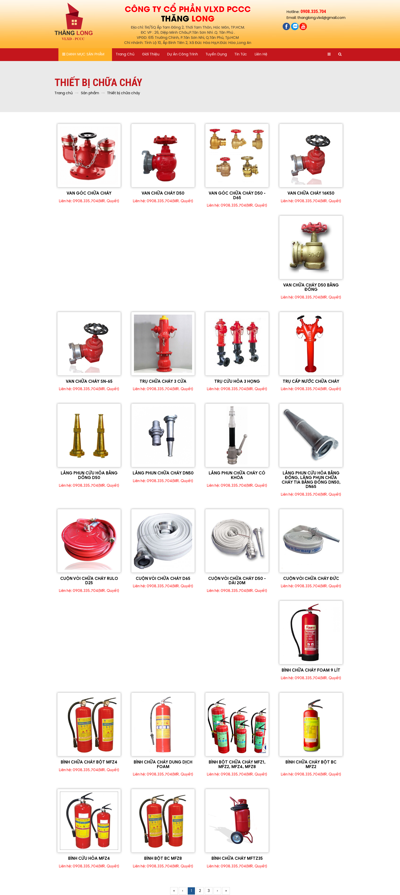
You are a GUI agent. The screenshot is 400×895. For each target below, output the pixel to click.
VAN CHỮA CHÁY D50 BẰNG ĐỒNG (311, 287)
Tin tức (240, 54)
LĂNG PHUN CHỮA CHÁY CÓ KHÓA (237, 475)
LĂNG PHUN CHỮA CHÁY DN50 (163, 473)
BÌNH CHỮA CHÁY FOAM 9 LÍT (311, 670)
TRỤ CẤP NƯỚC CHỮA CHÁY (311, 381)
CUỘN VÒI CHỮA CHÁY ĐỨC (311, 578)
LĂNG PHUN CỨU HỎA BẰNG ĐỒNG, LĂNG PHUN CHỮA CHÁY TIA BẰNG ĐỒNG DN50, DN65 (311, 480)
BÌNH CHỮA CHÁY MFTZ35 (237, 858)
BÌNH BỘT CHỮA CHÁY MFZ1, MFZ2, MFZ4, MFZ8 (237, 764)
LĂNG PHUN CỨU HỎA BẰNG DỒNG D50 (89, 475)
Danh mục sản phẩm (83, 54)
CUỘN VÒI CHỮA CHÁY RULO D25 (89, 581)
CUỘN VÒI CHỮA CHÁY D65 (163, 578)
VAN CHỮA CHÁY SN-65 (89, 381)
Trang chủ (125, 54)
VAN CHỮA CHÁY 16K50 (311, 193)
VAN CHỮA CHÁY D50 (163, 193)
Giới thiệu (150, 54)
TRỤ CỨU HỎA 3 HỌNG (237, 381)
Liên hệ (261, 54)
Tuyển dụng (216, 54)
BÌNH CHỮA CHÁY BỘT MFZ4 (89, 762)
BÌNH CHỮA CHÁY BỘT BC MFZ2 (310, 764)
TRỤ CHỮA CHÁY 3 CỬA (163, 381)
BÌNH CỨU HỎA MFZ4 (89, 858)
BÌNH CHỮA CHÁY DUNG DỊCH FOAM (163, 764)
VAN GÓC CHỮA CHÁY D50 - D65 (237, 195)
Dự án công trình (182, 54)
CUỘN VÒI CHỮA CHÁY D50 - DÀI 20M (237, 581)
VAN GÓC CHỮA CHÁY (89, 193)
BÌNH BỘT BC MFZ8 (163, 858)
